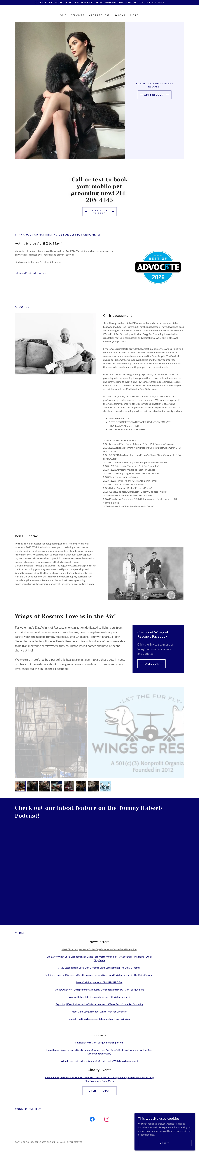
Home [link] (62, 15)
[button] (135, 15)
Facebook (151, 663)
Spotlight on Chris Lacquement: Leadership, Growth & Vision (99, 1018)
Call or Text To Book (99, 211)
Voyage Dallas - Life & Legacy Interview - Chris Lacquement (99, 996)
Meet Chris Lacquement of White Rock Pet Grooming (99, 1011)
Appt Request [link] (99, 15)
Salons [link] (120, 15)
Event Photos (99, 1090)
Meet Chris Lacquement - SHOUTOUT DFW (99, 982)
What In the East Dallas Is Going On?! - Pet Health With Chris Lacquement (99, 1060)
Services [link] (77, 15)
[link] (92, 1120)
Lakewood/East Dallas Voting (30, 272)
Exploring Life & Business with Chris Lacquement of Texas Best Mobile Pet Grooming (99, 1004)
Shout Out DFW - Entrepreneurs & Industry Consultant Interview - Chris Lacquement (99, 989)
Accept (165, 1143)
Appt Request (154, 94)
